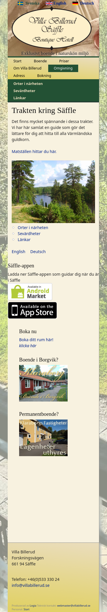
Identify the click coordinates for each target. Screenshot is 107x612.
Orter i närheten (28, 83)
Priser (64, 61)
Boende (40, 61)
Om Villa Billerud (27, 68)
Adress (19, 75)
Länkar (19, 98)
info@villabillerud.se (31, 585)
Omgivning (63, 68)
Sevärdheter (24, 90)
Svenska (32, 3)
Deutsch (87, 3)
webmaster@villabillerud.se (73, 605)
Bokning (44, 75)
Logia (33, 605)
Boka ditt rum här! (36, 339)
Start (17, 61)
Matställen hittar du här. (34, 151)
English (59, 3)
